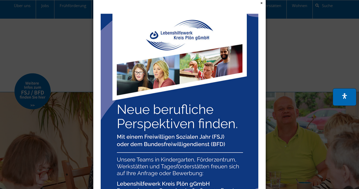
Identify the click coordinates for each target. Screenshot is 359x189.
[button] (344, 97)
